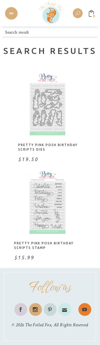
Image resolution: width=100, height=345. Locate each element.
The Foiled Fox (38, 325)
